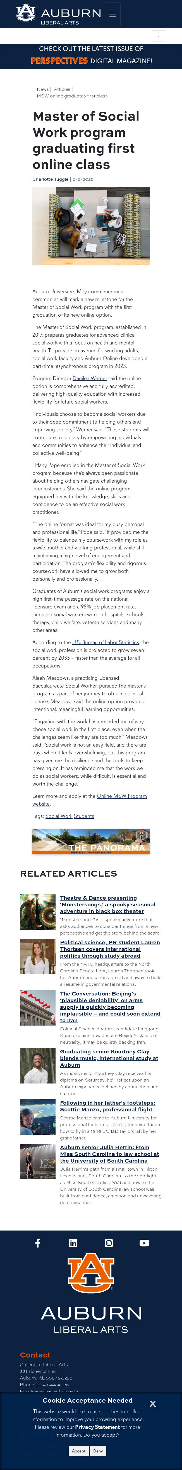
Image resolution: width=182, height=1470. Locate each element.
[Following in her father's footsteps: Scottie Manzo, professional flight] (40, 1117)
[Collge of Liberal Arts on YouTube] (144, 1245)
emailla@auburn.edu (55, 1391)
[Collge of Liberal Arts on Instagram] (109, 1245)
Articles (62, 89)
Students (84, 816)
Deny (98, 1451)
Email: (26, 1391)
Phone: (27, 1385)
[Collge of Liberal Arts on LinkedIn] (73, 1245)
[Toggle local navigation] (158, 35)
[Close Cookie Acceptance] (152, 1402)
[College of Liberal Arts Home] (58, 14)
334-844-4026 (52, 1385)
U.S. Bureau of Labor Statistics (105, 642)
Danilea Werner (90, 378)
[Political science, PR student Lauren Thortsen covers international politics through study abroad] (40, 956)
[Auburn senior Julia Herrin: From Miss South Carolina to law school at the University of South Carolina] (40, 1161)
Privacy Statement (97, 1426)
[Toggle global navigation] (113, 14)
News (43, 89)
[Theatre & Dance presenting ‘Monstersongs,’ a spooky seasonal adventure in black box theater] (40, 912)
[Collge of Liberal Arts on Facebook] (37, 1245)
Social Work (59, 816)
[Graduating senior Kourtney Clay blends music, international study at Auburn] (40, 1065)
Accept (78, 1451)
